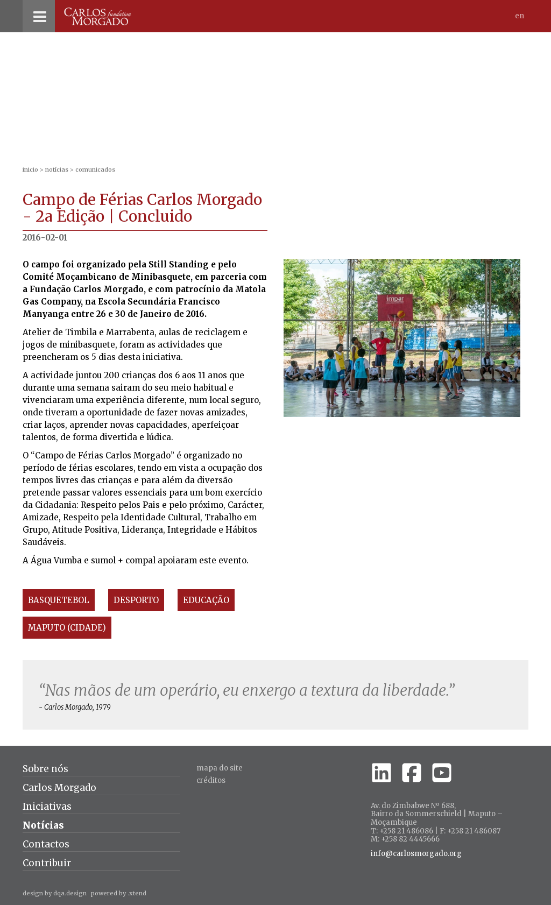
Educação (206, 600)
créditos (210, 780)
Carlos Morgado (59, 788)
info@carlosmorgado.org (416, 854)
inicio (30, 169)
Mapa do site (219, 768)
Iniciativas (47, 806)
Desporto (136, 600)
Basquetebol (58, 600)
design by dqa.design (55, 893)
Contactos (46, 844)
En (519, 15)
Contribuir (47, 863)
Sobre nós (45, 769)
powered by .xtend (118, 893)
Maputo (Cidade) (67, 628)
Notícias (56, 169)
